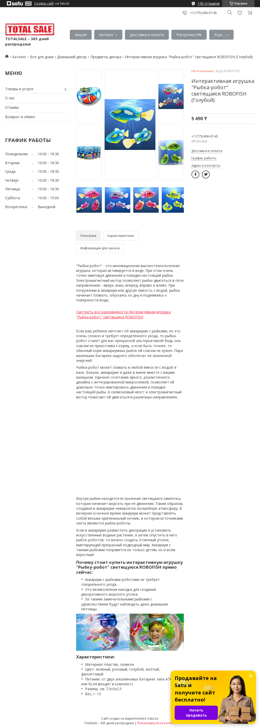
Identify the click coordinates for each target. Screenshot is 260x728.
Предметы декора (105, 56)
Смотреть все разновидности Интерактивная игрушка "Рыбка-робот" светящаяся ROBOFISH (123, 314)
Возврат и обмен (20, 116)
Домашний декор (72, 56)
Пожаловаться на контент (156, 723)
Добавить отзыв (240, 13)
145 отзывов (209, 3)
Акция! (81, 34)
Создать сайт (44, 3)
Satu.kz (153, 718)
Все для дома (42, 56)
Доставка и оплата (147, 34)
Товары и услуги (19, 88)
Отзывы (12, 107)
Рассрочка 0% (189, 34)
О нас (10, 98)
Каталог (106, 34)
